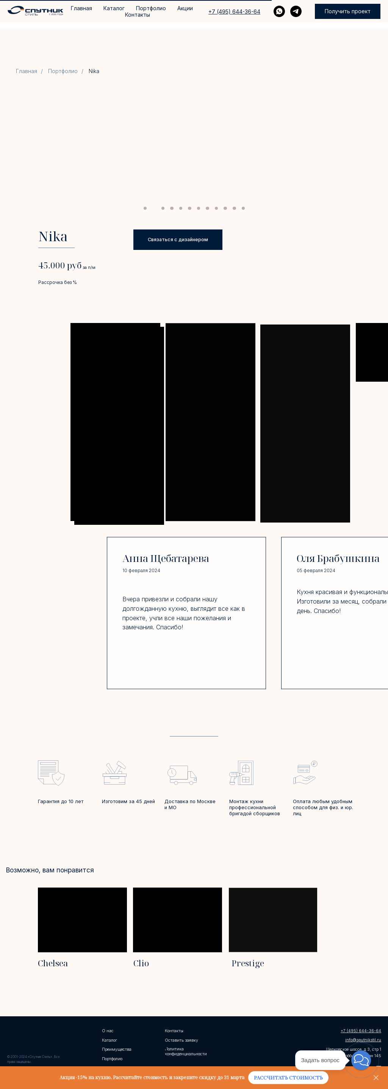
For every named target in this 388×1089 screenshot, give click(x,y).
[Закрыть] (376, 1077)
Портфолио (151, 8)
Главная (81, 8)
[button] (347, 11)
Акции (185, 8)
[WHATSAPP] (279, 11)
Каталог (114, 8)
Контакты (137, 14)
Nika (94, 71)
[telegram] (296, 11)
